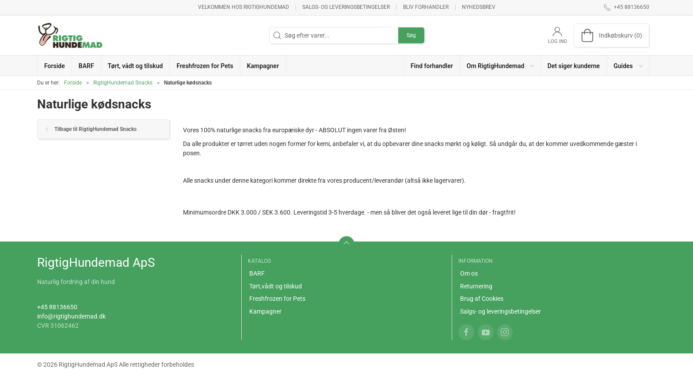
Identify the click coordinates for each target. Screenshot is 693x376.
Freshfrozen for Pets (277, 298)
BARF (257, 273)
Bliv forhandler (426, 7)
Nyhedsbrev (478, 7)
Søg (411, 35)
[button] (500, 66)
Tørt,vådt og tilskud (275, 286)
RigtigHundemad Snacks (122, 83)
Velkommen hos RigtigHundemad (243, 7)
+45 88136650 (57, 307)
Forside (73, 83)
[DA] (70, 35)
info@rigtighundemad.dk (71, 316)
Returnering (476, 286)
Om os (469, 273)
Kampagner (265, 311)
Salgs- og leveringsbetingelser (346, 7)
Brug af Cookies (481, 298)
